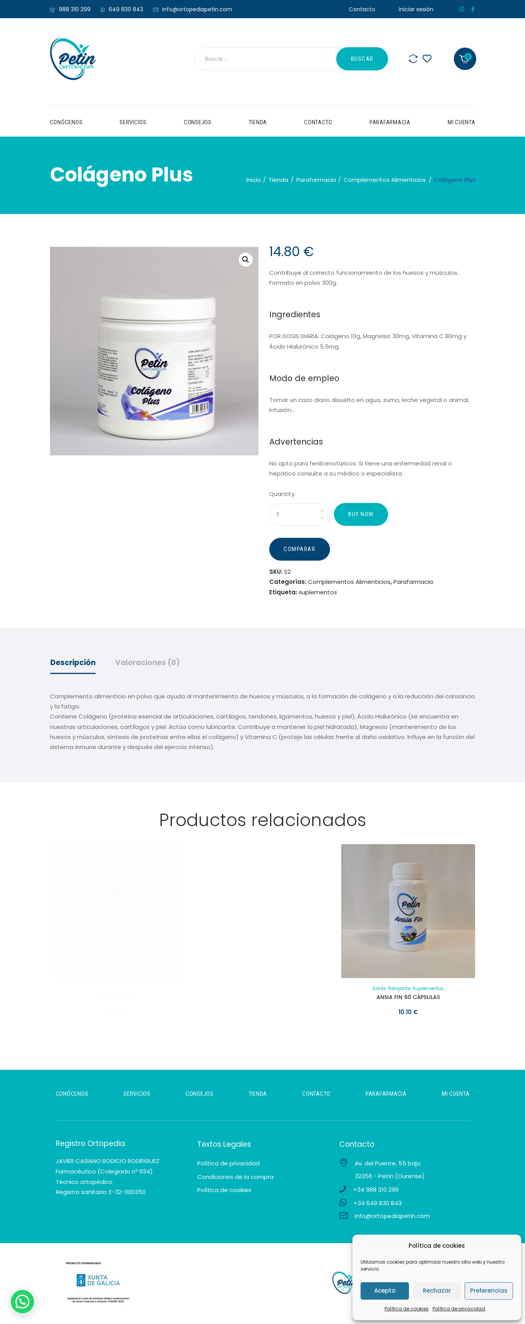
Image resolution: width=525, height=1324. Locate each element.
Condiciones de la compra (235, 1178)
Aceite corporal (117, 990)
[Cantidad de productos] (300, 514)
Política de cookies (407, 1308)
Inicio (253, 180)
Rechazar (437, 1290)
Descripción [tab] (73, 665)
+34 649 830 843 (378, 1205)
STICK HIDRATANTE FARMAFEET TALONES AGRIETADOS (262, 1002)
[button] (246, 260)
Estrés (379, 990)
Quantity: (282, 494)
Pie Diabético (277, 990)
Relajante (399, 990)
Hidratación (247, 990)
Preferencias (489, 1290)
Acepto (384, 1290)
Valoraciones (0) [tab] (147, 665)
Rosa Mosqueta (116, 999)
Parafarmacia (316, 180)
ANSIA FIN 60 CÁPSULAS (408, 999)
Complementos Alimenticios (385, 180)
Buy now (361, 514)
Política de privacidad (459, 1308)
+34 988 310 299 (375, 1191)
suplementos (318, 594)
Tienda (278, 180)
